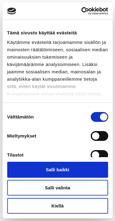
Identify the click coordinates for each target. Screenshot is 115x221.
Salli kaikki (57, 169)
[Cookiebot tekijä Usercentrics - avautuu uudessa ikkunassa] (82, 11)
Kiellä (57, 205)
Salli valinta (57, 187)
